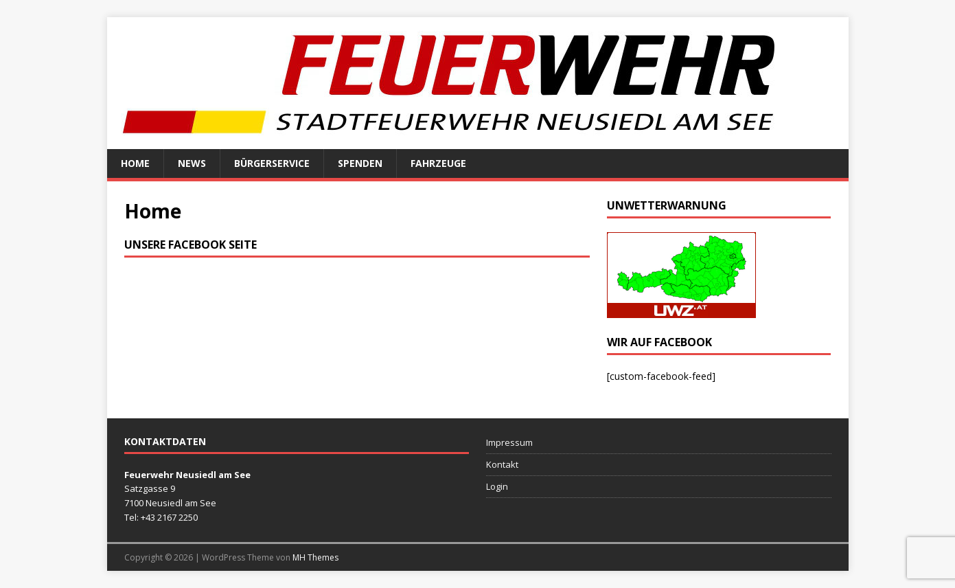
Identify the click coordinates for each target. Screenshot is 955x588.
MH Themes (315, 557)
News (192, 163)
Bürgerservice (272, 163)
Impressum (509, 442)
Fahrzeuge (438, 163)
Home (135, 163)
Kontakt (502, 464)
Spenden (360, 163)
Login (497, 486)
